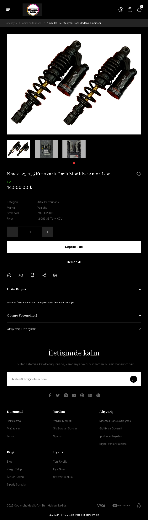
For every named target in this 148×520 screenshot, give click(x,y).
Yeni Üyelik (60, 463)
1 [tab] (74, 163)
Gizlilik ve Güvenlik (111, 430)
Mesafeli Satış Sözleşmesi (116, 422)
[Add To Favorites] (138, 174)
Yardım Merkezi (63, 422)
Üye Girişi (59, 471)
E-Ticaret (66, 517)
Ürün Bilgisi (16, 290)
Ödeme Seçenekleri (22, 317)
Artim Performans (48, 202)
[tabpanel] (18, 149)
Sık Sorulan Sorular (65, 430)
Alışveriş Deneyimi (21, 330)
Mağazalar (13, 430)
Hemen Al (74, 263)
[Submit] (133, 380)
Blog (10, 463)
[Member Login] (130, 9)
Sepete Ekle (74, 247)
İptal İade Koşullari (111, 437)
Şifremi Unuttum (63, 479)
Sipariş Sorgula (16, 486)
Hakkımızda (14, 422)
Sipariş (57, 437)
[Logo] (32, 9)
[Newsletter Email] (74, 380)
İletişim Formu (16, 479)
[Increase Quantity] (47, 232)
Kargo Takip (15, 471)
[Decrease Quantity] (12, 232)
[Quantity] (30, 232)
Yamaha (42, 207)
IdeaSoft (54, 517)
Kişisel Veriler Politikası (114, 445)
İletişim (11, 437)
